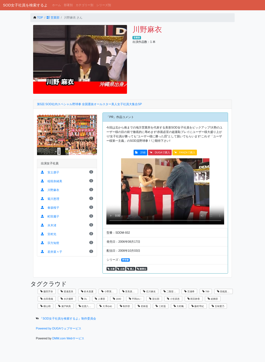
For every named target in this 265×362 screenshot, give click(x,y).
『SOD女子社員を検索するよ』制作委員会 (68, 318)
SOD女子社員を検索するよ (25, 5)
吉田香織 (46, 298)
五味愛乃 (218, 306)
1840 (117, 298)
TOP (40, 17)
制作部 (125, 306)
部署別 (68, 5)
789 (205, 291)
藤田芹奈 (46, 291)
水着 (111, 269)
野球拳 (125, 260)
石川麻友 (149, 291)
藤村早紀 (197, 306)
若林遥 (143, 306)
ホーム (56, 5)
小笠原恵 (173, 298)
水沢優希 (67, 298)
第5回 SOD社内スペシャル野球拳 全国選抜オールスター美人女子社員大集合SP (89, 104)
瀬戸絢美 (64, 306)
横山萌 (45, 306)
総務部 (213, 298)
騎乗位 (141, 269)
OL (84, 298)
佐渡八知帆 (86, 306)
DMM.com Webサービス (68, 338)
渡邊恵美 (67, 291)
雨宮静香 (193, 298)
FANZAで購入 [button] (184, 152)
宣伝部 (154, 298)
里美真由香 (129, 291)
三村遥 (161, 306)
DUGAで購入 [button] (160, 152)
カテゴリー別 (84, 5)
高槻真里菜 (224, 291)
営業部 (53, 17)
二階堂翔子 (171, 291)
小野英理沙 (108, 291)
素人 (130, 269)
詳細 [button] (140, 152)
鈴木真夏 (87, 291)
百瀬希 (189, 291)
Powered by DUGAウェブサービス (58, 328)
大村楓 (179, 306)
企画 (120, 269)
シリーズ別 (103, 5)
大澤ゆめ (105, 306)
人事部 (100, 298)
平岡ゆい (135, 298)
